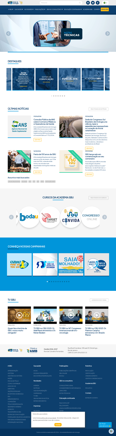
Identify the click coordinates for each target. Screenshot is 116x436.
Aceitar (58, 425)
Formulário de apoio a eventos (26, 417)
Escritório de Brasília (23, 394)
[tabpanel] (70, 79)
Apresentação (20, 371)
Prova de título (20, 381)
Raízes (17, 378)
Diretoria (18, 389)
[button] (105, 3)
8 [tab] (62, 282)
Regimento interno (22, 407)
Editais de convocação (23, 414)
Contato (97, 9)
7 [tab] (64, 96)
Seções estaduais (21, 391)
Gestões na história (22, 376)
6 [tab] (62, 96)
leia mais (38, 147)
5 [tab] (60, 96)
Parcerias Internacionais (24, 419)
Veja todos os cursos (98, 198)
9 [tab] (64, 282)
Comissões (19, 401)
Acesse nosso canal (99, 300)
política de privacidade (48, 418)
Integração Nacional (23, 422)
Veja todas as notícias (99, 109)
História (18, 373)
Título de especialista (22, 404)
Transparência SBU (21, 412)
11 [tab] (69, 282)
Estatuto (18, 409)
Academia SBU (87, 9)
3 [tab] (56, 96)
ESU (16, 396)
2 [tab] (54, 96)
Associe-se (19, 386)
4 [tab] (58, 96)
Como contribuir (21, 383)
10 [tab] (67, 282)
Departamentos (20, 399)
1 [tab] (52, 96)
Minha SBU (104, 9)
